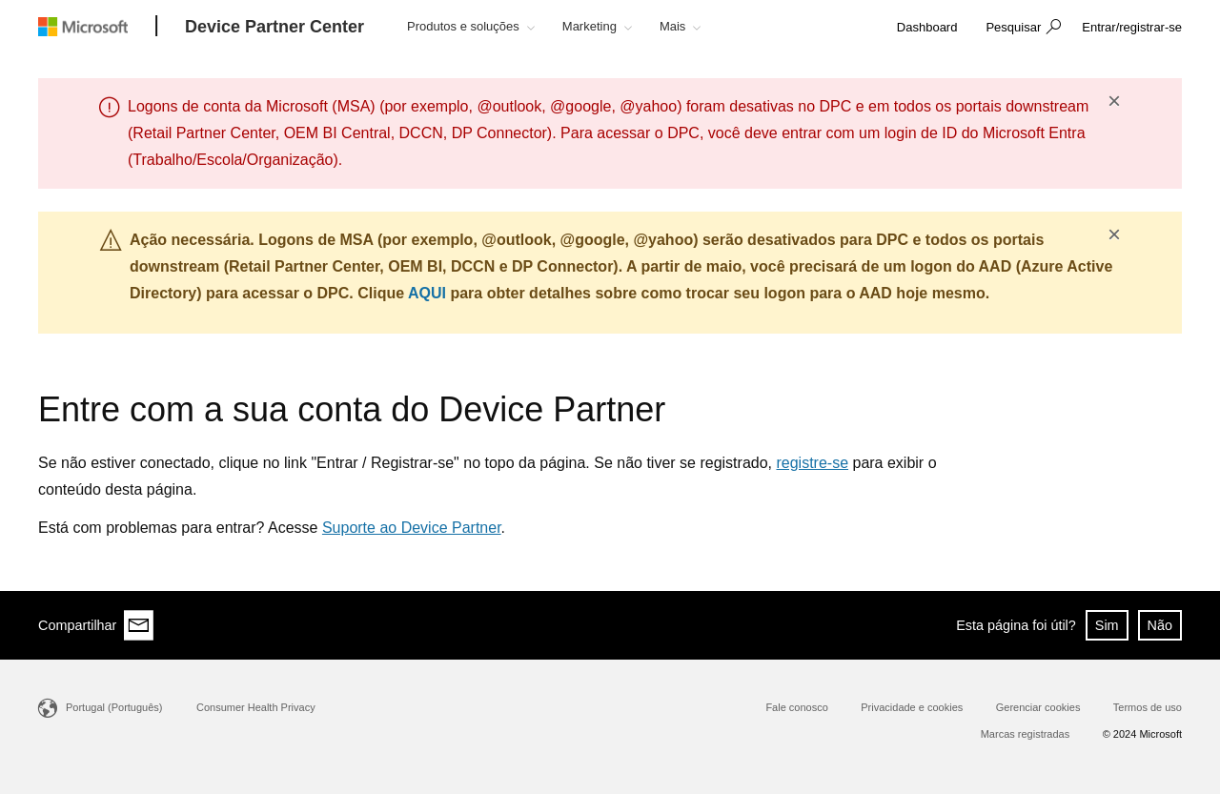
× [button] (1114, 101)
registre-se (812, 463)
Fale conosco (796, 707)
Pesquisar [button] (1013, 27)
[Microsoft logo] (97, 26)
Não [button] (1160, 625)
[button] (1020, 28)
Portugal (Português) (114, 707)
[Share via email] (139, 625)
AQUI (427, 293)
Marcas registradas (1025, 734)
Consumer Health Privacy (255, 707)
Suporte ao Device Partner (411, 527)
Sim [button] (1107, 625)
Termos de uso (1147, 707)
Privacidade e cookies (912, 707)
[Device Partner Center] (274, 27)
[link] (927, 28)
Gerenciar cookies (1038, 707)
